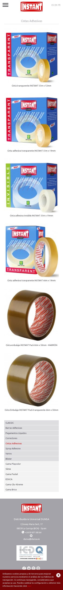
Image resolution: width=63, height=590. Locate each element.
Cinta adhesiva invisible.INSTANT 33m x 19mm (31, 216)
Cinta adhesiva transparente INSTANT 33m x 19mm (31, 151)
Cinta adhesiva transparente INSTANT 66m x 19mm (31, 280)
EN (56, 5)
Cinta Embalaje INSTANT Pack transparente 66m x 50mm (31, 410)
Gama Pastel (12, 474)
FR (59, 5)
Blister (9, 459)
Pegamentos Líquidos (16, 433)
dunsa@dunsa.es (31, 539)
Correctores (11, 438)
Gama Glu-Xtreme (14, 484)
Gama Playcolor (13, 464)
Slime (8, 469)
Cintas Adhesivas (14, 443)
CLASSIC (10, 423)
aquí (29, 586)
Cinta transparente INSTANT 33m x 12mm (31, 86)
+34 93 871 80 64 (31, 532)
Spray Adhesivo (13, 448)
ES (53, 5)
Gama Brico (11, 489)
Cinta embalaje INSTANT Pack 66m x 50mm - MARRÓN (31, 345)
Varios (9, 453)
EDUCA (9, 479)
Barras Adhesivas (14, 428)
